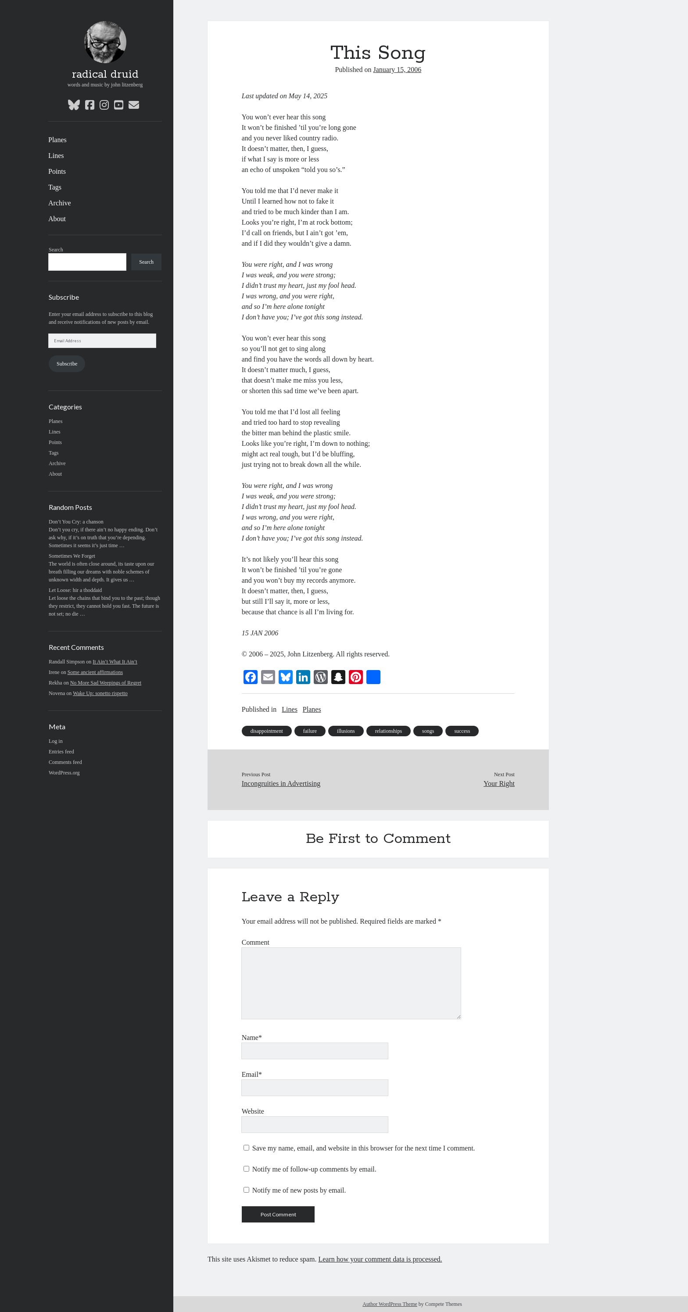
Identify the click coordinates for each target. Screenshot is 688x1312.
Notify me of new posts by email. (299, 1190)
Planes (57, 139)
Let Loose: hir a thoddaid (75, 590)
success (462, 731)
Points (57, 171)
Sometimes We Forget (72, 556)
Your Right (499, 783)
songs (428, 731)
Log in (56, 741)
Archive (59, 203)
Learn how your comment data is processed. (380, 1259)
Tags (54, 187)
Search (56, 250)
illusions (346, 731)
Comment (255, 942)
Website (253, 1111)
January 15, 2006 (397, 69)
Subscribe (67, 364)
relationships (388, 731)
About (57, 218)
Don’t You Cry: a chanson (76, 522)
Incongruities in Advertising (281, 783)
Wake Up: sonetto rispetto (100, 693)
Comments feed (65, 762)
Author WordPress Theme (389, 1304)
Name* (252, 1037)
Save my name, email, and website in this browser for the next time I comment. (363, 1148)
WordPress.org (64, 773)
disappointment (267, 731)
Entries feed (61, 752)
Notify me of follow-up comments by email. (314, 1169)
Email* (252, 1074)
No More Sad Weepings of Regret (105, 683)
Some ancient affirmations (95, 672)
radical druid (105, 75)
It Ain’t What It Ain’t (115, 662)
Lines (56, 155)
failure (310, 731)
